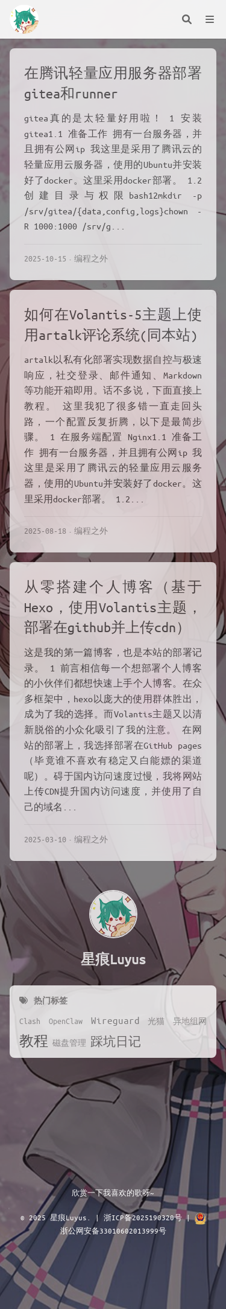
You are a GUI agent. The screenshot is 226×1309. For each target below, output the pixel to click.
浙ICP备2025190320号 (143, 1217)
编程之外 (91, 258)
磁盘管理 (69, 1043)
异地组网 (190, 1021)
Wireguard (115, 1020)
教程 (33, 1040)
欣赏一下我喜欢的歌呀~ (113, 1192)
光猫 (156, 1021)
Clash (29, 1021)
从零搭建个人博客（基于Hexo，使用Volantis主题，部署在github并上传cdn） (113, 607)
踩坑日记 (115, 1041)
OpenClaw (66, 1021)
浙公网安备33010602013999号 (113, 1230)
